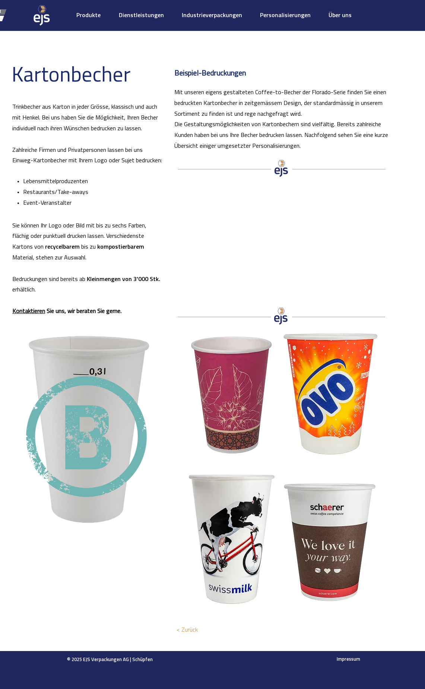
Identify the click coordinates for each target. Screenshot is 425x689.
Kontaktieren (28, 312)
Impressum (348, 659)
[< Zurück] (187, 630)
